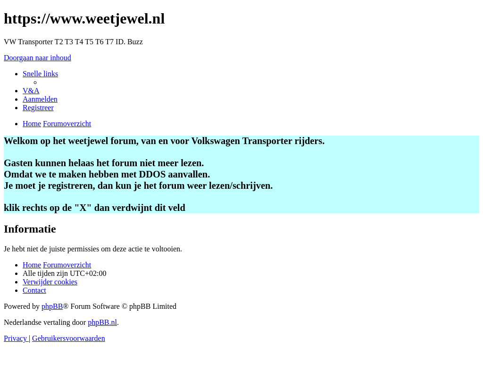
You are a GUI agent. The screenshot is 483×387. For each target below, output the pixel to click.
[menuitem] (31, 91)
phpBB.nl (102, 322)
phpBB (52, 306)
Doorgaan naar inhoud (37, 58)
